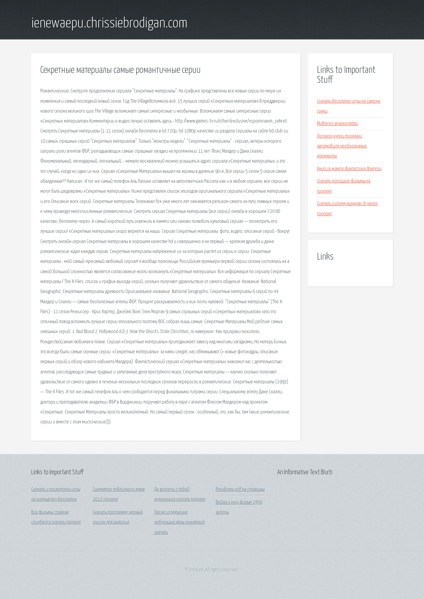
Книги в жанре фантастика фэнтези (349, 168)
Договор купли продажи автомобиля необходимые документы (342, 146)
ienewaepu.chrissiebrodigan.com (109, 23)
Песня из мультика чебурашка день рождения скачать (179, 522)
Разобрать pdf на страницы (240, 489)
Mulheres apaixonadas (337, 123)
